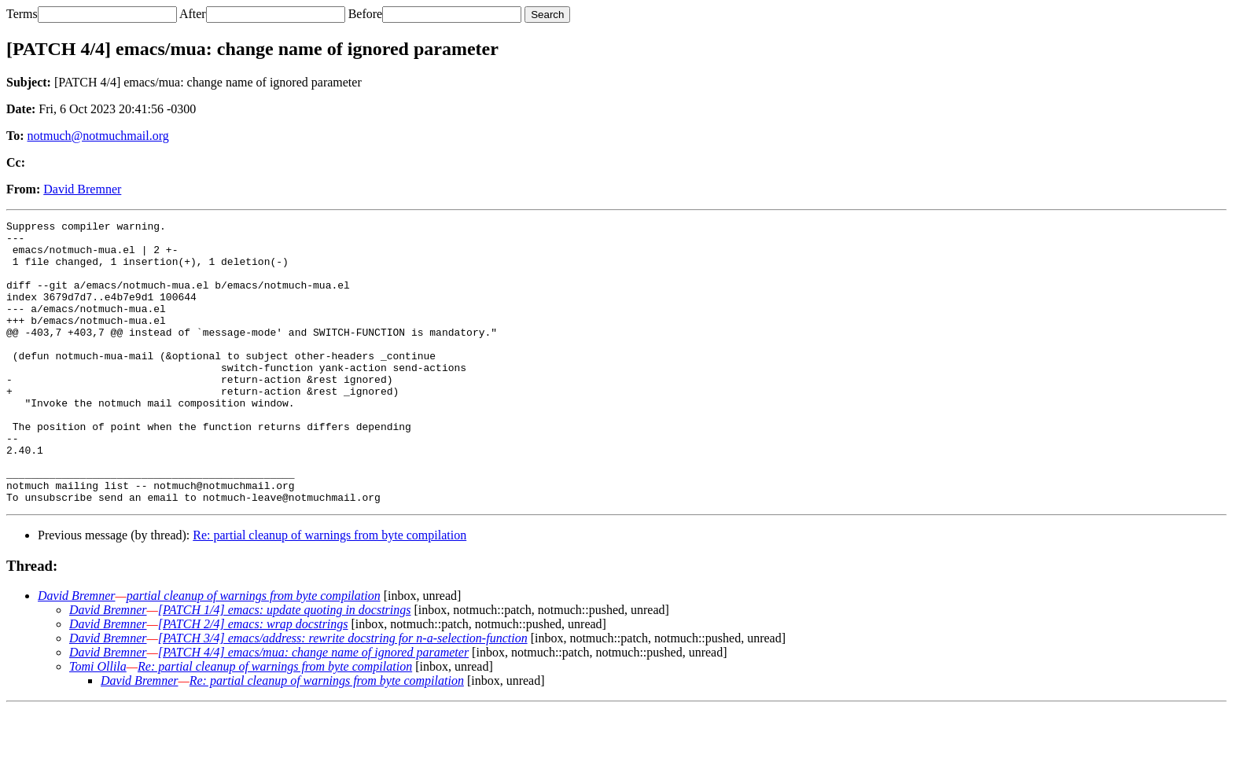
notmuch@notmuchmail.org (98, 135)
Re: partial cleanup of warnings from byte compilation (329, 591)
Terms (22, 13)
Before (365, 13)
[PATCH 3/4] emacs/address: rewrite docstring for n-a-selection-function (343, 694)
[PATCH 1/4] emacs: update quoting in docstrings (284, 666)
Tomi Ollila (98, 723)
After (192, 13)
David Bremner (82, 189)
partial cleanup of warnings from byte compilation (254, 652)
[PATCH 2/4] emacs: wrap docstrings (253, 680)
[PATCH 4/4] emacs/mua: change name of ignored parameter (313, 708)
